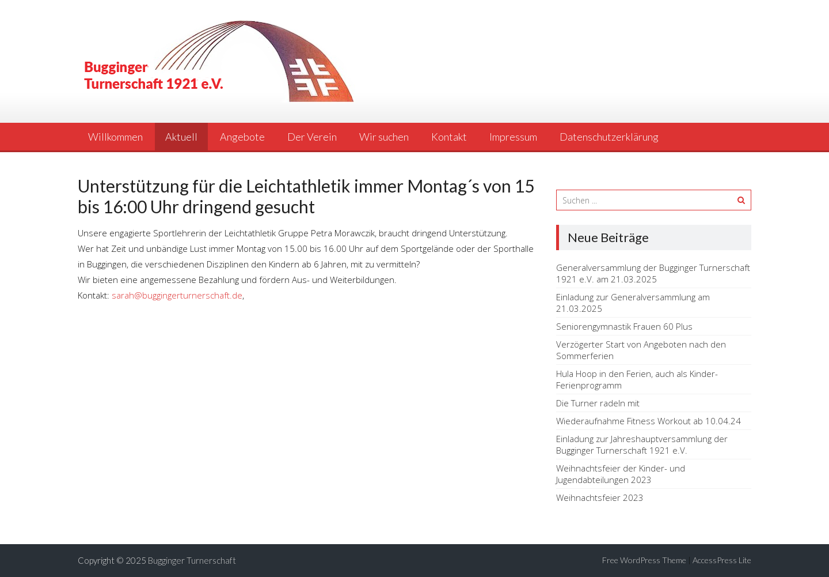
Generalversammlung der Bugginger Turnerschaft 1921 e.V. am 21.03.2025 (653, 273)
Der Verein (312, 136)
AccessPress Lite (722, 560)
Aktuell (181, 136)
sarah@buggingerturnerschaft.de (177, 295)
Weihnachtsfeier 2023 (600, 497)
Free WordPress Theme (644, 560)
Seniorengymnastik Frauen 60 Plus (624, 326)
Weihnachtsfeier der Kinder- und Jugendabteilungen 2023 (620, 473)
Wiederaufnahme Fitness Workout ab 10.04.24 (648, 421)
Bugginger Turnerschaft (192, 560)
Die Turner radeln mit (598, 403)
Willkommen (115, 136)
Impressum (513, 136)
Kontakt (449, 136)
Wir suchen (384, 136)
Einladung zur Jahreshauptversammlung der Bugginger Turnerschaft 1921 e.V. (642, 444)
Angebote (242, 136)
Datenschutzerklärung (609, 136)
